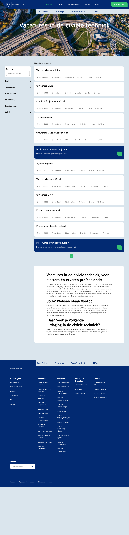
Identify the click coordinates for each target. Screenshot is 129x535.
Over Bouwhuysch (73, 4)
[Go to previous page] (66, 256)
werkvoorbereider (103, 286)
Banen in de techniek (63, 422)
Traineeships (59, 11)
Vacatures (49, 4)
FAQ (11, 400)
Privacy (51, 482)
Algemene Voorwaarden (26, 482)
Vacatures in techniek (45, 442)
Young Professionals (78, 11)
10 (86, 256)
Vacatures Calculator (63, 382)
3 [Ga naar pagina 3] (78, 256)
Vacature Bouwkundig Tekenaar (60, 428)
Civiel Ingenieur (61, 411)
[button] (32, 466)
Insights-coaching (77, 313)
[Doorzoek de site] (22, 466)
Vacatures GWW (43, 413)
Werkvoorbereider (81, 385)
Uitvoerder (78, 389)
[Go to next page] (93, 256)
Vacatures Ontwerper (63, 387)
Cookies (12, 482)
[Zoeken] (27, 73)
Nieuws (87, 4)
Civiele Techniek (42, 11)
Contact (96, 4)
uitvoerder (58, 289)
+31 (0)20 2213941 (100, 393)
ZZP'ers (95, 11)
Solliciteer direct (119, 4)
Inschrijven (13, 391)
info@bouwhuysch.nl (100, 398)
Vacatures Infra (43, 409)
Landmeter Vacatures (45, 431)
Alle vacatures (14, 382)
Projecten (59, 4)
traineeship (108, 284)
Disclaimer (41, 482)
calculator (66, 289)
